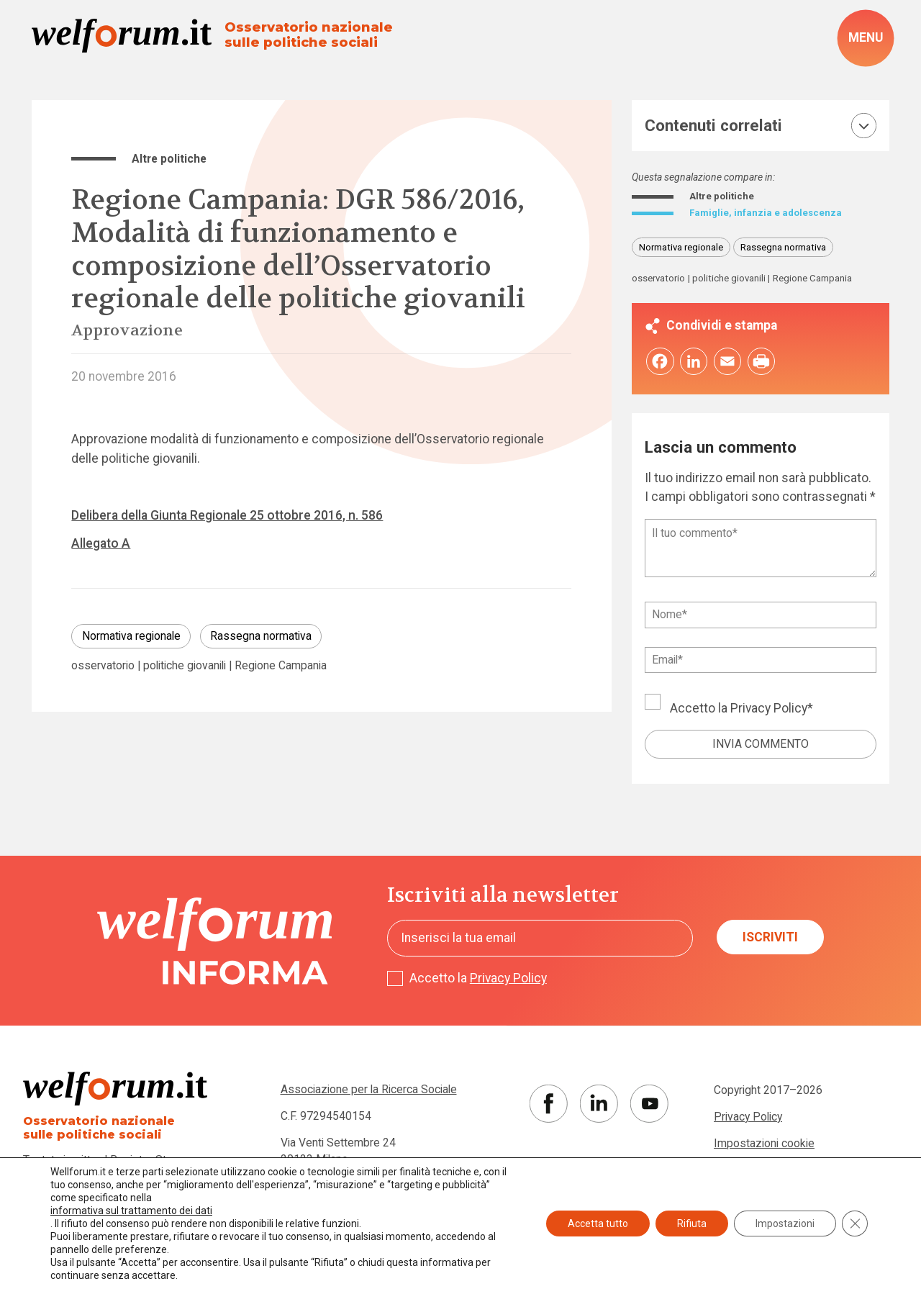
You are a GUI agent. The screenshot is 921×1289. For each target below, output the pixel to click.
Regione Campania (281, 665)
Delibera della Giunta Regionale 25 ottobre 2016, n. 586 (227, 515)
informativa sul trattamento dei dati (131, 1210)
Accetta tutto (598, 1223)
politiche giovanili (184, 665)
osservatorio (103, 665)
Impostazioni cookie (764, 1147)
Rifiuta (692, 1223)
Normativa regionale (131, 636)
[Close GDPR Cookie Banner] (855, 1223)
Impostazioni (785, 1223)
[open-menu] (865, 38)
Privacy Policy (768, 712)
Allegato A (100, 543)
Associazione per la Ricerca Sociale (369, 1093)
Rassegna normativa (261, 636)
